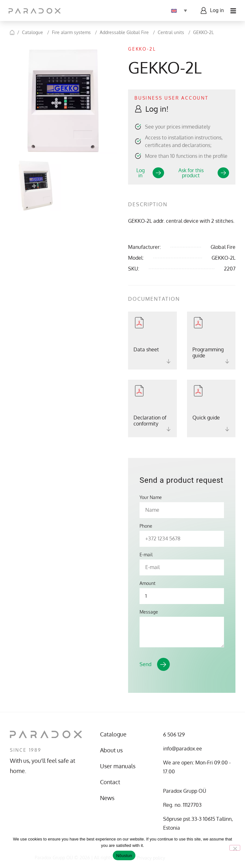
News (107, 797)
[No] (234, 848)
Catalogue (32, 32)
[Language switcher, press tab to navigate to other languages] (178, 10)
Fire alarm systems (71, 32)
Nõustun (124, 855)
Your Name (151, 497)
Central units (171, 32)
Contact (110, 781)
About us (111, 750)
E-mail (146, 554)
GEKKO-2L (203, 32)
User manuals (117, 766)
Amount (147, 583)
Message (149, 612)
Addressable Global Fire (124, 32)
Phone (146, 526)
